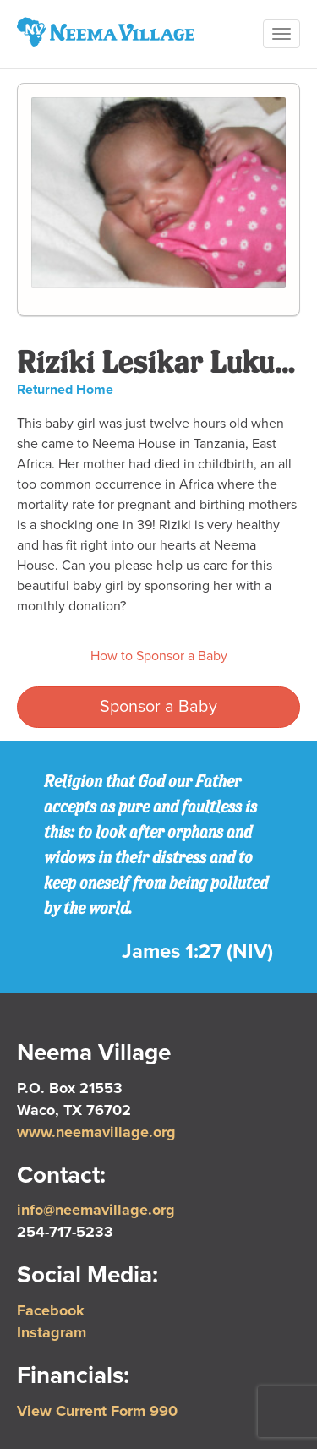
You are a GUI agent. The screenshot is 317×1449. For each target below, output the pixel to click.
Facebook (51, 1310)
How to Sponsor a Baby (158, 656)
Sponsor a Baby (158, 707)
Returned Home (65, 389)
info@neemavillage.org (96, 1209)
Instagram (51, 1332)
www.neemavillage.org (96, 1132)
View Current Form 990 (97, 1411)
